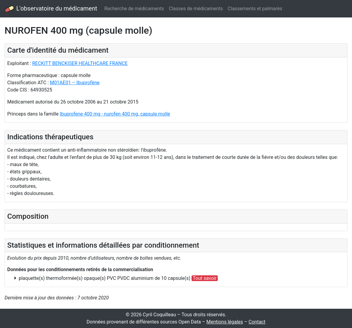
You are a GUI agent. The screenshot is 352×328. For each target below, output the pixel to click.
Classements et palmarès (255, 8)
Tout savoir (205, 278)
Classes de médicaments (196, 8)
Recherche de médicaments (134, 8)
